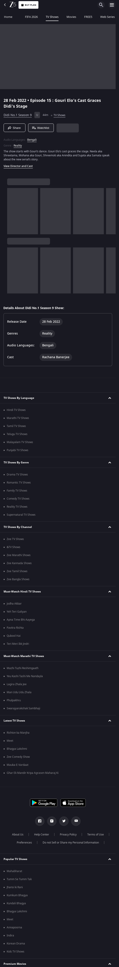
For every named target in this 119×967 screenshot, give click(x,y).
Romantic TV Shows (19, 483)
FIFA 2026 (29, 17)
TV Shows (52, 17)
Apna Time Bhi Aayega (21, 620)
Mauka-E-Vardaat (17, 765)
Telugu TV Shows (17, 434)
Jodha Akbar (14, 604)
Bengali (32, 140)
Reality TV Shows (17, 507)
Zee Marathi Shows (19, 555)
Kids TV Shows (15, 952)
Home (8, 17)
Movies (71, 17)
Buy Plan (28, 5)
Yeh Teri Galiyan (17, 612)
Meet (10, 741)
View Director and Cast (18, 166)
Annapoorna (14, 927)
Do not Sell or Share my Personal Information (71, 843)
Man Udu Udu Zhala (19, 692)
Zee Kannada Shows (19, 563)
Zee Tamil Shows (17, 571)
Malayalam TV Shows (20, 442)
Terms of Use (95, 835)
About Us (17, 835)
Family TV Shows (17, 491)
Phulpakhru (14, 700)
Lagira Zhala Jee (17, 684)
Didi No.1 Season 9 (18, 115)
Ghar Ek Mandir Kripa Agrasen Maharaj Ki (32, 773)
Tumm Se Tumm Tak (19, 879)
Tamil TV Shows (16, 426)
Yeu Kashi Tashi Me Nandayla (25, 676)
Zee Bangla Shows (18, 579)
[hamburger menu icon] (111, 4)
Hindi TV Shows (16, 410)
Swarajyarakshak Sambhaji (23, 708)
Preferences (24, 843)
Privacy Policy (68, 835)
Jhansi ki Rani (15, 887)
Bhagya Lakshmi (17, 749)
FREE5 (88, 17)
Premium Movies (15, 964)
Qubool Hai (14, 636)
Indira (10, 936)
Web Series (107, 17)
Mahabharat (14, 871)
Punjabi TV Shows (17, 450)
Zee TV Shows (15, 539)
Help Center (41, 835)
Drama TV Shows (17, 475)
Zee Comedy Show (18, 757)
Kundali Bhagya (16, 903)
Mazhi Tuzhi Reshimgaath (22, 668)
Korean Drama (16, 944)
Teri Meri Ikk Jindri (18, 644)
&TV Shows (13, 547)
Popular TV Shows (15, 859)
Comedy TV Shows (18, 499)
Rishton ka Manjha (18, 733)
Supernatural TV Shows (21, 515)
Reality (18, 146)
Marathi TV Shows (18, 418)
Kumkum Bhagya (17, 895)
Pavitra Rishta (15, 628)
